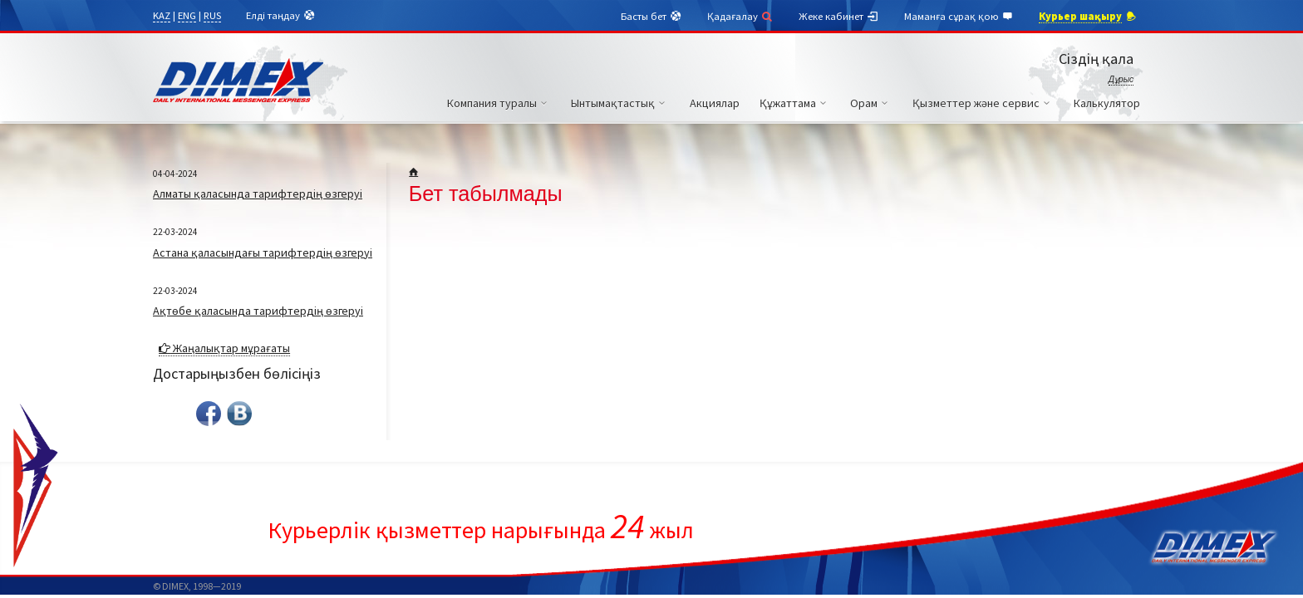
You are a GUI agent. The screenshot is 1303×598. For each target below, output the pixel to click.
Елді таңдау (281, 15)
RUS (212, 15)
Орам (871, 103)
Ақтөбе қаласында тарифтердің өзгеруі (258, 310)
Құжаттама (795, 103)
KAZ (161, 15)
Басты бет (651, 16)
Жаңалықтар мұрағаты (224, 348)
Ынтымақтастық (620, 103)
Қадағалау (740, 16)
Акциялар (715, 103)
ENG (187, 15)
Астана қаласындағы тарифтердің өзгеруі (262, 252)
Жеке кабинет (839, 16)
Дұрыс (1121, 79)
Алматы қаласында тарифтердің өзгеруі (257, 193)
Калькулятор (1107, 103)
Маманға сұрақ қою (959, 16)
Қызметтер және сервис (983, 103)
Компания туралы (499, 103)
